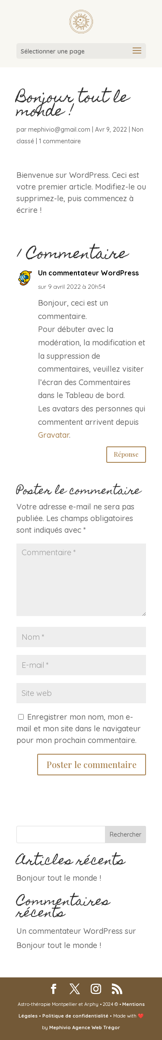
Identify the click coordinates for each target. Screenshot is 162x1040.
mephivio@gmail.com (59, 129)
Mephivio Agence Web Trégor (84, 1027)
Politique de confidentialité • (77, 1016)
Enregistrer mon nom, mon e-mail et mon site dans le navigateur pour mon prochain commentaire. (78, 728)
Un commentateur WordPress (88, 273)
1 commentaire (60, 141)
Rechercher (125, 834)
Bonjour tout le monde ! (58, 878)
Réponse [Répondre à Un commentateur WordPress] (126, 454)
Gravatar (53, 435)
